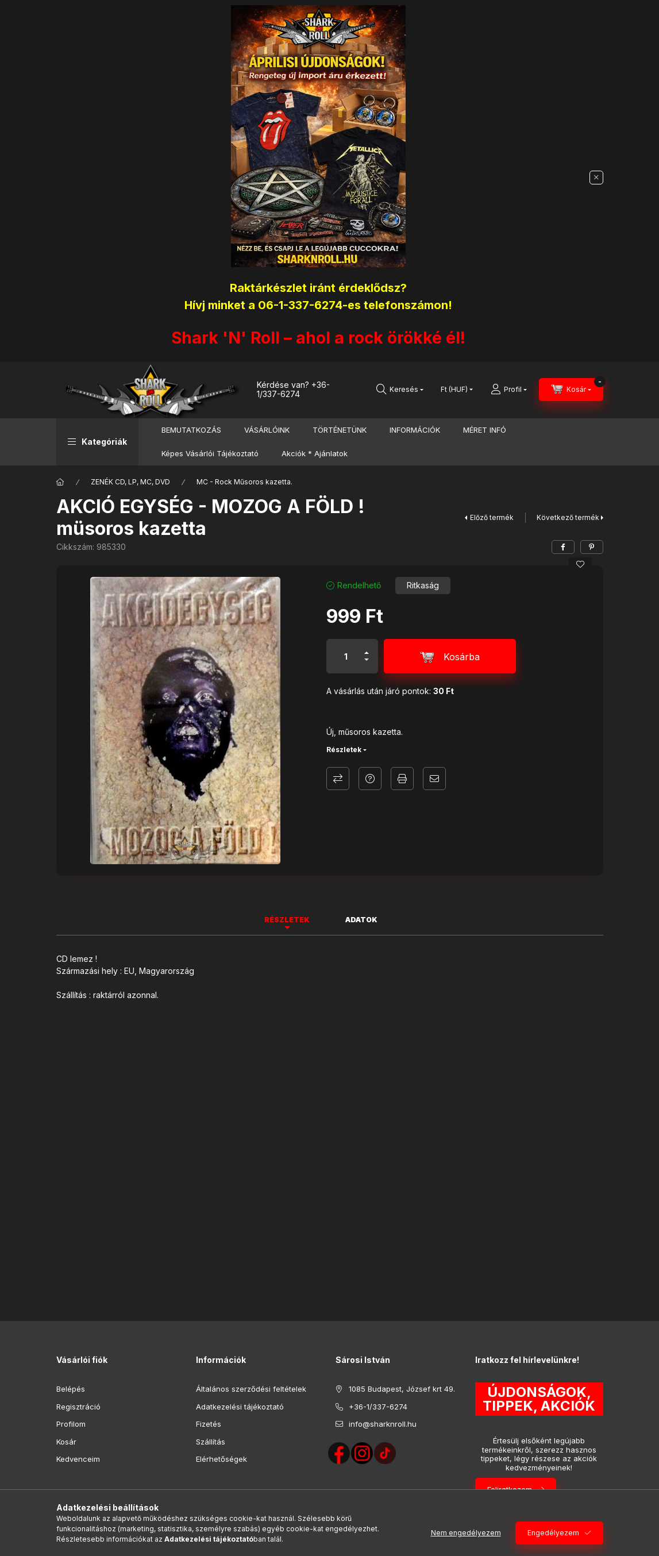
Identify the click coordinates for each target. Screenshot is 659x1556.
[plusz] (366, 648)
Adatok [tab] (361, 919)
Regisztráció (78, 1406)
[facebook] (563, 547)
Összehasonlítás (337, 778)
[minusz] (366, 664)
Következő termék (568, 517)
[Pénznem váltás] (454, 389)
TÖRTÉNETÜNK (340, 429)
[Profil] (509, 389)
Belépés (70, 1388)
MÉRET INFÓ (484, 429)
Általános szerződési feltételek (251, 1388)
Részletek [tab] (287, 919)
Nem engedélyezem (466, 1532)
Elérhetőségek (221, 1458)
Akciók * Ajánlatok (315, 453)
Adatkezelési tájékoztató (240, 1406)
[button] (97, 441)
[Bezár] (596, 177)
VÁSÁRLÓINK (267, 429)
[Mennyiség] (346, 656)
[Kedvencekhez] (580, 564)
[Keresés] (400, 389)
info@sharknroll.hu (383, 1423)
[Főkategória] (60, 482)
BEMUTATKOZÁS (191, 429)
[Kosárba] (450, 656)
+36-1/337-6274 (293, 389)
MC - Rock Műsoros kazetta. (244, 481)
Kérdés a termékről (370, 778)
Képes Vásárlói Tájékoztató (210, 453)
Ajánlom (434, 778)
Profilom (71, 1423)
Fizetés (208, 1423)
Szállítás (210, 1441)
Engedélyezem (553, 1532)
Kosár (66, 1441)
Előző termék (492, 517)
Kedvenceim (78, 1458)
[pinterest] (591, 547)
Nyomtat (402, 778)
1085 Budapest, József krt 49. (402, 1388)
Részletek (343, 749)
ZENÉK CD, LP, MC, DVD (130, 481)
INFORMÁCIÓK (415, 429)
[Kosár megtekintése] (571, 389)
